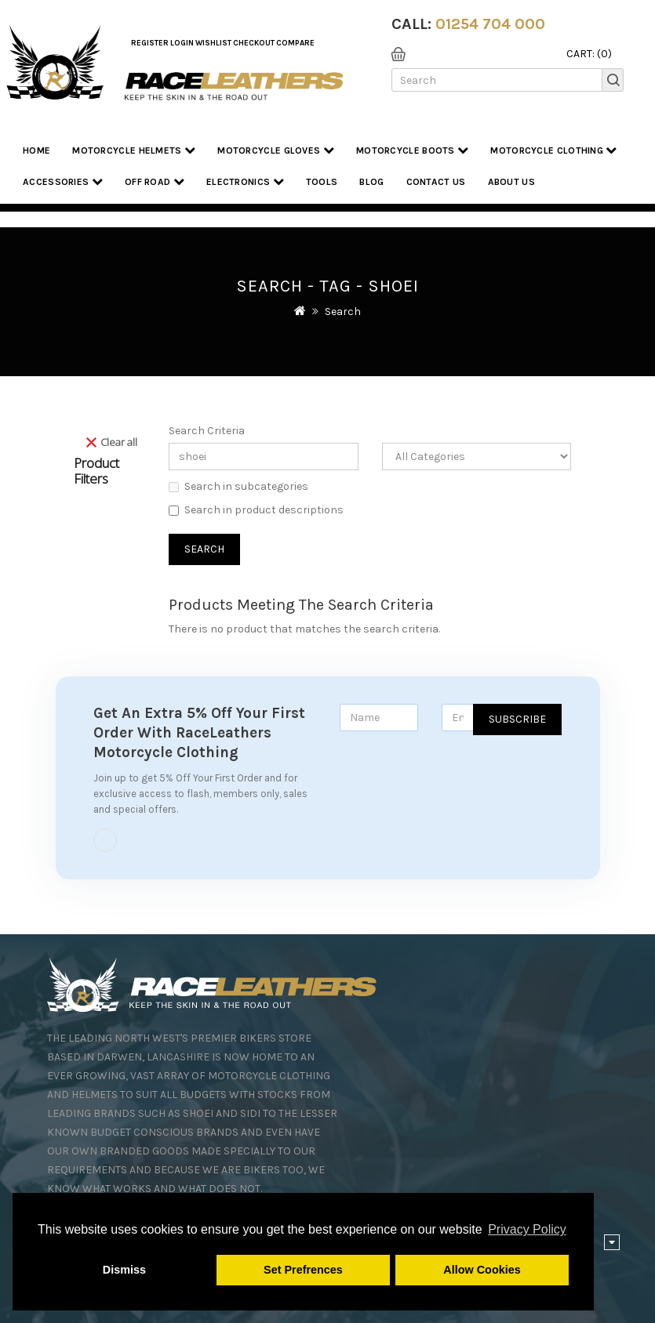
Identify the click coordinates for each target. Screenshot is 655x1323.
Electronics (245, 181)
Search (343, 311)
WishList (213, 43)
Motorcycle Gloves (275, 150)
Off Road (154, 181)
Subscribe (517, 719)
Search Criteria (207, 430)
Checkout (254, 43)
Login (182, 43)
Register (150, 43)
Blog (371, 181)
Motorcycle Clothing (553, 150)
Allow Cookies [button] (481, 1269)
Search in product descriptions (256, 510)
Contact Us (436, 181)
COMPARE (295, 43)
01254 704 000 (490, 24)
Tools (322, 181)
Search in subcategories (238, 486)
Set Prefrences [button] (303, 1269)
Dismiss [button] (124, 1269)
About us (511, 181)
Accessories (63, 181)
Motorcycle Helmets (133, 150)
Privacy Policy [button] (527, 1229)
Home (36, 150)
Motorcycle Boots (412, 150)
